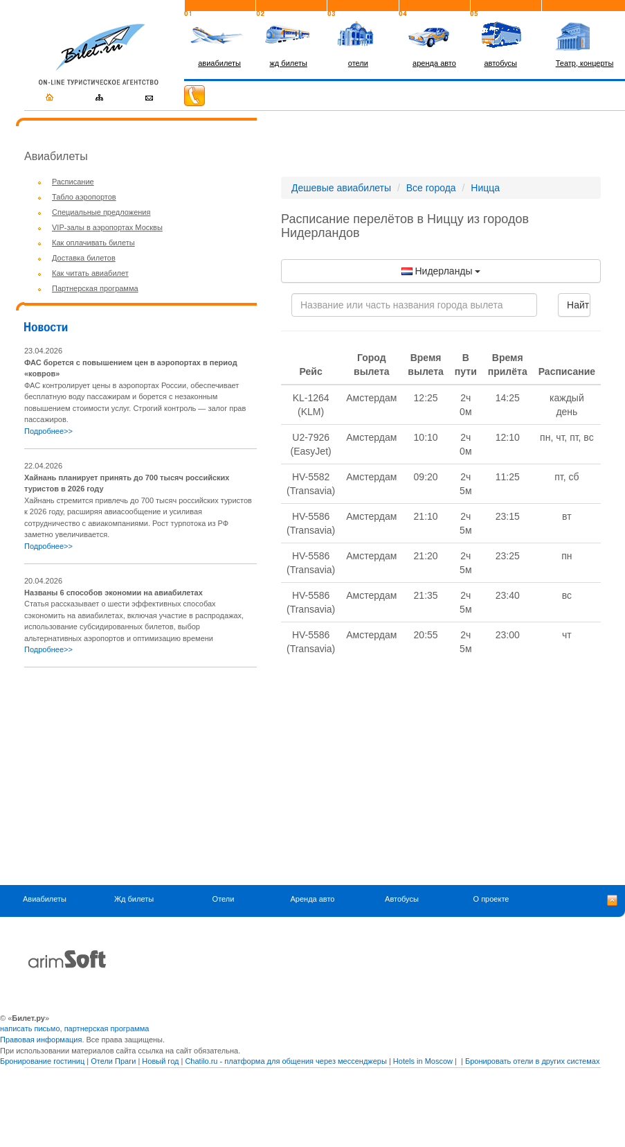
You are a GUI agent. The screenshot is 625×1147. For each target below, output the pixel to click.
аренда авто (434, 63)
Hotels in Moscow (423, 1061)
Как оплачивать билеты (93, 242)
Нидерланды (441, 271)
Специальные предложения (101, 212)
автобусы (500, 63)
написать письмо (30, 1028)
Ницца (485, 187)
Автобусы (402, 899)
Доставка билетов (84, 258)
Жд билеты (134, 899)
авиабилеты (219, 63)
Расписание (73, 181)
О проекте (491, 899)
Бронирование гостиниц (42, 1061)
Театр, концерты (585, 63)
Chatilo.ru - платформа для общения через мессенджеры (285, 1061)
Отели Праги (113, 1061)
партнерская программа (107, 1028)
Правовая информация (41, 1039)
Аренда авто (313, 899)
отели (358, 63)
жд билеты (288, 63)
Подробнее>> (48, 431)
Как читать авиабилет (90, 273)
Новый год (160, 1061)
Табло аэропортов (84, 197)
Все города (431, 187)
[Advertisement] (140, 776)
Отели (223, 899)
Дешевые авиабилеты (341, 187)
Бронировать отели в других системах (532, 1061)
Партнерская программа (95, 288)
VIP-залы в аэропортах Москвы (107, 227)
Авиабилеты (44, 899)
